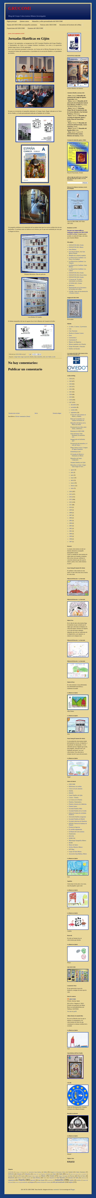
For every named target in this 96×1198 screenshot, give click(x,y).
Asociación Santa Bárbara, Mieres (78, 854)
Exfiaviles (27, 1174)
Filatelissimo (72, 834)
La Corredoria (83, 1174)
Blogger (73, 1189)
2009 (70, 510)
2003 (70, 525)
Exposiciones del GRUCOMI (16, 28)
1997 (70, 541)
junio (72, 475)
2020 (70, 394)
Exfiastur (19, 1174)
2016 (70, 491)
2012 (70, 502)
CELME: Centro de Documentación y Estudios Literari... (78, 292)
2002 (70, 528)
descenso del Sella (73, 1177)
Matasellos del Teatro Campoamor (76, 459)
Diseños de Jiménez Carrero (76, 333)
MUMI (71, 842)
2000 (70, 533)
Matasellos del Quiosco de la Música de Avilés (78, 423)
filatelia (31, 356)
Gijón (35, 356)
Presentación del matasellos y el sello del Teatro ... (78, 444)
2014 (70, 497)
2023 (70, 386)
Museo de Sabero (73, 845)
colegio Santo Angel (19, 356)
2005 (70, 520)
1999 (70, 536)
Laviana (10, 1176)
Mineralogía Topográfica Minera (77, 840)
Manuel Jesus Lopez (33, 1176)
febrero (73, 485)
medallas (79, 1180)
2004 (70, 523)
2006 (70, 518)
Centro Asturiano (80, 1172)
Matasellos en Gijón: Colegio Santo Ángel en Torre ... (78, 465)
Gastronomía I (72, 337)
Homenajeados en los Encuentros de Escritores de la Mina (77, 288)
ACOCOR (10, 1172)
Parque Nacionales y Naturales (77, 346)
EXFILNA (11, 1174)
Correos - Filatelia (73, 797)
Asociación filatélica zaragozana (77, 817)
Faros (70, 335)
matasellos (39, 356)
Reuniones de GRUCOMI (77, 431)
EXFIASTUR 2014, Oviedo (76, 273)
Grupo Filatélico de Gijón (75, 795)
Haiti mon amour (74, 1174)
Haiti (67, 1174)
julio (72, 472)
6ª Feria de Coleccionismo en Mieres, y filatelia (78, 415)
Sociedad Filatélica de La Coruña (77, 811)
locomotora (50, 1180)
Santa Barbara (36, 1177)
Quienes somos (24, 21)
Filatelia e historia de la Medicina (78, 804)
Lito (17, 1176)
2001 (70, 531)
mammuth (56, 1189)
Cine (70, 329)
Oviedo (51, 1176)
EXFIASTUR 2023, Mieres (76, 247)
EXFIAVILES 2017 (75, 451)
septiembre (74, 412)
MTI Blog (71, 849)
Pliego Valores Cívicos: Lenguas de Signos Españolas (79, 448)
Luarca (23, 1176)
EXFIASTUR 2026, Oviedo (76, 245)
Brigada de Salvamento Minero (58, 1172)
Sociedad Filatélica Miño (75, 808)
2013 (70, 499)
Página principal (12, 21)
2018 (70, 399)
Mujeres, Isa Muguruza (75, 342)
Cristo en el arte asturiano (75, 788)
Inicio (36, 413)
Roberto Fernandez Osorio (23, 1177)
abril (72, 480)
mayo (72, 477)
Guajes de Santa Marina (75, 851)
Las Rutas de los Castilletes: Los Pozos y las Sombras (77, 258)
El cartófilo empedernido (75, 829)
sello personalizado (58, 1182)
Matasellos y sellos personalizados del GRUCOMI (47, 21)
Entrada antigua (57, 413)
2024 (70, 384)
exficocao (83, 1177)
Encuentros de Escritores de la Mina (70, 25)
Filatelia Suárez (73, 806)
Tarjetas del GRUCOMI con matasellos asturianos (22, 25)
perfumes (17, 1182)
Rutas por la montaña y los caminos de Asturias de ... (77, 419)
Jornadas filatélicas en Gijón (77, 462)
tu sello (53, 356)
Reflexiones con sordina (75, 786)
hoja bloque (41, 1180)
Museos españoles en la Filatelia (77, 344)
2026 (70, 378)
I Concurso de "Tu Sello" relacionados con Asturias (75, 280)
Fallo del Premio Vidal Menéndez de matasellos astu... (77, 435)
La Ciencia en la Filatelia (75, 799)
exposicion (11, 1180)
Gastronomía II (73, 340)
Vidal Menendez (60, 1177)
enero (72, 488)
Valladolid (51, 1177)
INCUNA (71, 836)
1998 (70, 539)
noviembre (74, 407)
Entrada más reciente (14, 413)
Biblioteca (71, 285)
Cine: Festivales (73, 331)
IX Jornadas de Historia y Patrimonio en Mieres (77, 455)
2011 (70, 504)
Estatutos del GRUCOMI (35, 28)
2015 (70, 494)
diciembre (73, 404)
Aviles (45, 1172)
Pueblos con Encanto (74, 348)
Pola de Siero (81, 1176)
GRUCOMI (19, 8)
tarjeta (71, 1182)
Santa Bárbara (72, 249)
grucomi (33, 1180)
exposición (26, 356)
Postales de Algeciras (74, 827)
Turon (44, 1177)
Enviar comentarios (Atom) (23, 416)
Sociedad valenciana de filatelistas (78, 821)
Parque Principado (63, 1176)
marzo (72, 483)
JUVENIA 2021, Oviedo (75, 283)
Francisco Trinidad (45, 1174)
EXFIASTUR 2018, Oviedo (76, 277)
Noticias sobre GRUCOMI (48, 25)
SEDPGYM (72, 838)
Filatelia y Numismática (75, 802)
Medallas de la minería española (77, 255)
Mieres (43, 1176)
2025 (70, 381)
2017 (70, 402)
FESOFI (71, 793)
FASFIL (71, 791)
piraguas (32, 1182)
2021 (70, 392)
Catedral (70, 1172)
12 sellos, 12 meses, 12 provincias (78, 326)
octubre (73, 410)
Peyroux (72, 1176)
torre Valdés (48, 356)
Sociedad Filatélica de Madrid (77, 819)
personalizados (24, 1182)
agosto (73, 470)
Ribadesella (11, 1177)
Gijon (54, 1174)
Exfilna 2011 (36, 1174)
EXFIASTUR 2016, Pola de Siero (78, 275)
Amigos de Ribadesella (21, 1172)
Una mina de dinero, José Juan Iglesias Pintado (77, 252)
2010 (70, 507)
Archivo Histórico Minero (76, 847)
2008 (70, 512)
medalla (71, 1180)
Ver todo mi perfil (72, 1011)
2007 (70, 515)
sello (44, 356)
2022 (70, 389)
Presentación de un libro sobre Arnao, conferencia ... (78, 427)
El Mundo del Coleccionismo (76, 831)
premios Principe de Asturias (43, 1182)
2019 (70, 397)
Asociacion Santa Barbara (34, 1172)
